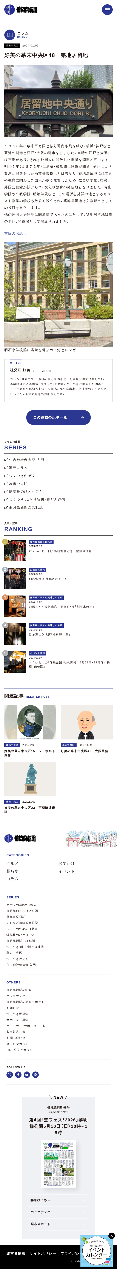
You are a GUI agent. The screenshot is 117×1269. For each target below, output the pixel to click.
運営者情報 (15, 1253)
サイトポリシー (43, 1253)
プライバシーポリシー (80, 1253)
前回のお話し (15, 233)
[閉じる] (111, 1236)
